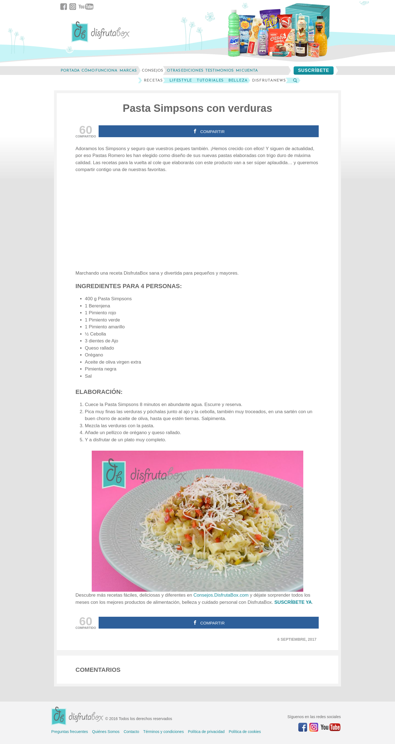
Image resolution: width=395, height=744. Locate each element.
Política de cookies (245, 731)
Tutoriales (210, 80)
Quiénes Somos (106, 731)
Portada (70, 70)
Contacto (131, 731)
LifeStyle (180, 80)
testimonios (219, 70)
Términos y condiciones (163, 731)
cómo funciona (99, 70)
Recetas (153, 80)
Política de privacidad (206, 731)
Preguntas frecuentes (69, 731)
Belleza (238, 80)
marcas (128, 70)
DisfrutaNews (269, 80)
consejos (152, 70)
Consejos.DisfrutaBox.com (220, 595)
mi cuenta (247, 70)
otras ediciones (185, 70)
